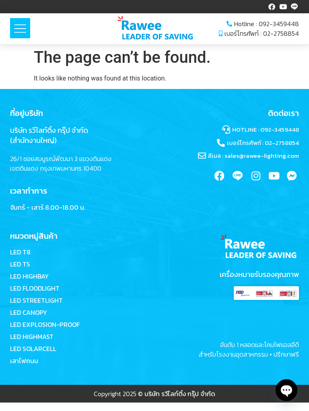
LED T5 (20, 264)
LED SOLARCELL (33, 349)
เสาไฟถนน (24, 361)
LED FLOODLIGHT (35, 289)
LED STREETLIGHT (36, 301)
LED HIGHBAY (29, 277)
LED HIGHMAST (32, 337)
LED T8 (20, 252)
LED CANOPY (28, 313)
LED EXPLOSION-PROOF (45, 325)
